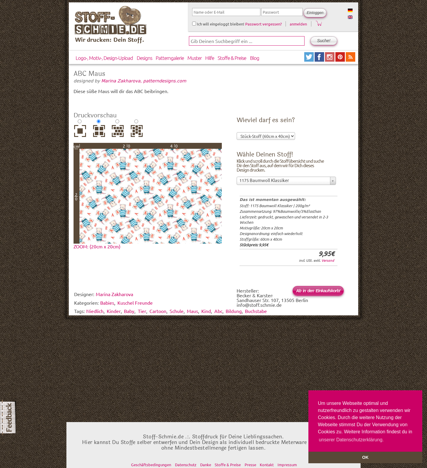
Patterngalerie (170, 58)
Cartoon (157, 311)
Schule (177, 311)
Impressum (287, 464)
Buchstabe (256, 311)
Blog (254, 58)
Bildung (234, 311)
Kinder (114, 311)
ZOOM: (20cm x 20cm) (97, 246)
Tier (142, 311)
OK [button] (365, 457)
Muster (194, 58)
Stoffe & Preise (232, 58)
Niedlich (94, 311)
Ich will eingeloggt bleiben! (218, 23)
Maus (192, 311)
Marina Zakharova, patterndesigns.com (143, 80)
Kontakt (267, 464)
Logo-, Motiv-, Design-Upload (104, 58)
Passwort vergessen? (263, 23)
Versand (327, 260)
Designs (144, 58)
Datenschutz (185, 464)
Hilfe (209, 58)
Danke (205, 464)
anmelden (298, 23)
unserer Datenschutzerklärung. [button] (351, 439)
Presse (250, 464)
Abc (218, 311)
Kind (206, 311)
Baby (129, 311)
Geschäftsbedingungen (151, 464)
